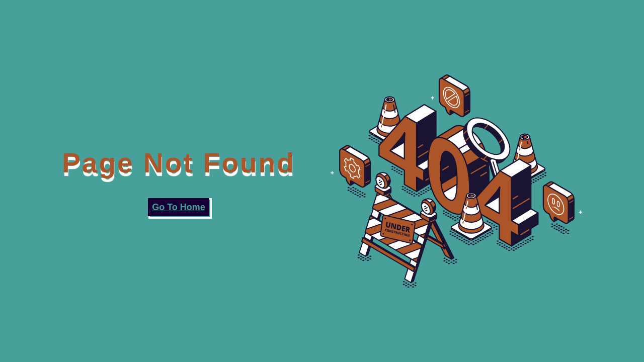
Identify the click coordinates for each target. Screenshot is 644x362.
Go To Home (178, 207)
